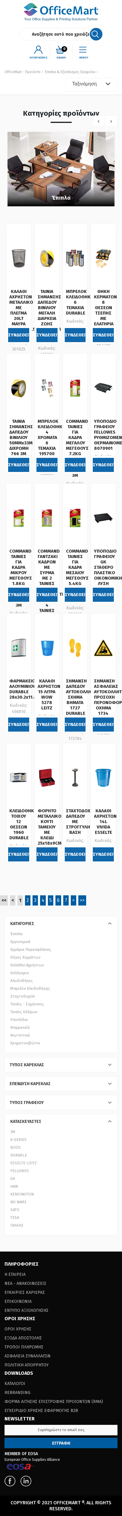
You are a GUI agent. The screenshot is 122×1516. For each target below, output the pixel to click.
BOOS (15, 1147)
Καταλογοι (15, 1383)
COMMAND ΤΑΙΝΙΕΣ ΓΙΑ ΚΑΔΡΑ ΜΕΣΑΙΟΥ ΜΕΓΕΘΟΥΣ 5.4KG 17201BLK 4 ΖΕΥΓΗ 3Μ (77, 575)
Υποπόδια (19, 1019)
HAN (14, 1186)
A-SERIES (18, 1139)
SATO (14, 1209)
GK (12, 1178)
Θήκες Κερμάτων (25, 957)
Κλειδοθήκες (21, 980)
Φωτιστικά (20, 1035)
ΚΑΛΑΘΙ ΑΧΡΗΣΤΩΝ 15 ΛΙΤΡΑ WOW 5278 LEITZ (49, 694)
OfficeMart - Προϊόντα (22, 72)
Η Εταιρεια (15, 1274)
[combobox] (91, 85)
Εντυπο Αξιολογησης (26, 1310)
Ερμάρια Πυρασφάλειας (30, 949)
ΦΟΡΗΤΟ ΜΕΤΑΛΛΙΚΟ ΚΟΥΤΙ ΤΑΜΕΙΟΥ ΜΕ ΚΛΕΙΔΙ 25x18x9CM (49, 827)
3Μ (12, 1132)
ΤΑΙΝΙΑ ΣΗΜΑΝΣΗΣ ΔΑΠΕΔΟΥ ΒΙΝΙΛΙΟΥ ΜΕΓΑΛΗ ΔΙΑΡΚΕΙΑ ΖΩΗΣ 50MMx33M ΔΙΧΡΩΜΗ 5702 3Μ (49, 316)
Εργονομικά (20, 941)
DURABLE (18, 1155)
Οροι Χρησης (18, 1329)
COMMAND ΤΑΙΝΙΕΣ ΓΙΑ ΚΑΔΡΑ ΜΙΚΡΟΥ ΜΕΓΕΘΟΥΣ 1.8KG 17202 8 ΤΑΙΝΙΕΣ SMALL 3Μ (20, 578)
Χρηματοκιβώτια (25, 1043)
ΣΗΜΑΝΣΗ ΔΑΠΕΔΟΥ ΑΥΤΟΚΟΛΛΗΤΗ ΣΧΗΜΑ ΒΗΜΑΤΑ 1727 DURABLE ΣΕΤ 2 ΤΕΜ (81, 702)
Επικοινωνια (18, 1301)
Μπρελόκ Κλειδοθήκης (30, 988)
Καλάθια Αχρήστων (27, 965)
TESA (14, 1217)
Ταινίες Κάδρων (23, 1012)
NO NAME (18, 1202)
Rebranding (17, 1392)
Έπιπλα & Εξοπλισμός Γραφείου (70, 72)
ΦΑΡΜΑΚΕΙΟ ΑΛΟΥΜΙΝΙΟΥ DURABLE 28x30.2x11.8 (23, 689)
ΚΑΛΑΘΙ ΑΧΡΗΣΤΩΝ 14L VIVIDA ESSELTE (105, 821)
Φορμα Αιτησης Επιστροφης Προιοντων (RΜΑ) (54, 1401)
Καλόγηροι (19, 973)
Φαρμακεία (20, 1027)
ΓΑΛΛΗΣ (16, 1225)
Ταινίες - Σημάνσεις (27, 1004)
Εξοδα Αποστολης (23, 1338)
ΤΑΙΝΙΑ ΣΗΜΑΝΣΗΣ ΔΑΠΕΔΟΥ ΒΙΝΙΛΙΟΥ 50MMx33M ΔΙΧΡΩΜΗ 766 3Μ (21, 437)
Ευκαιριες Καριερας (25, 1292)
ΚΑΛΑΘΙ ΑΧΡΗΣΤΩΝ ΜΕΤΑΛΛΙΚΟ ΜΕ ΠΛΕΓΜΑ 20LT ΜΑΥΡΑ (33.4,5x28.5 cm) (22, 313)
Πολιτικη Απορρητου (26, 1365)
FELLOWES (19, 1170)
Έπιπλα (61, 198)
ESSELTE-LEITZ (23, 1163)
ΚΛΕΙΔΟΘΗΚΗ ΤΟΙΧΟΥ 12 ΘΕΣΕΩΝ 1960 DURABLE (23, 824)
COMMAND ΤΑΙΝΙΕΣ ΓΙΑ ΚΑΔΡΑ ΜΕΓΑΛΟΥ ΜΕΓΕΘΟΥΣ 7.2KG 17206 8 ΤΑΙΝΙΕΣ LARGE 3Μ (77, 448)
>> (82, 900)
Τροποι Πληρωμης (24, 1347)
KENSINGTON (22, 1194)
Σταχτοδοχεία (22, 996)
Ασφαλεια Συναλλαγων (28, 1356)
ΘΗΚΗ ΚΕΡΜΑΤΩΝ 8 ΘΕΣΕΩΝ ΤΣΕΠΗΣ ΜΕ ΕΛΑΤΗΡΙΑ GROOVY (105, 310)
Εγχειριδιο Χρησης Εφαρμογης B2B (41, 1410)
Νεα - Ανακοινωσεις (25, 1283)
